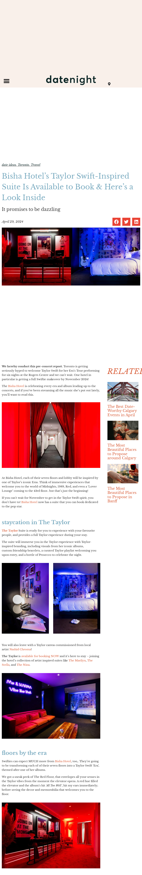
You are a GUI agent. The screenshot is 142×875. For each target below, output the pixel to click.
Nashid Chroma (20, 649)
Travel (35, 165)
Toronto (23, 165)
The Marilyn (77, 660)
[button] (6, 81)
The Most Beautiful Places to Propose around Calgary (121, 451)
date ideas (9, 165)
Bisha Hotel (16, 386)
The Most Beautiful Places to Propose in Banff (121, 494)
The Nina (23, 664)
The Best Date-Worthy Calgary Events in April (122, 410)
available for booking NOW (40, 656)
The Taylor (10, 530)
